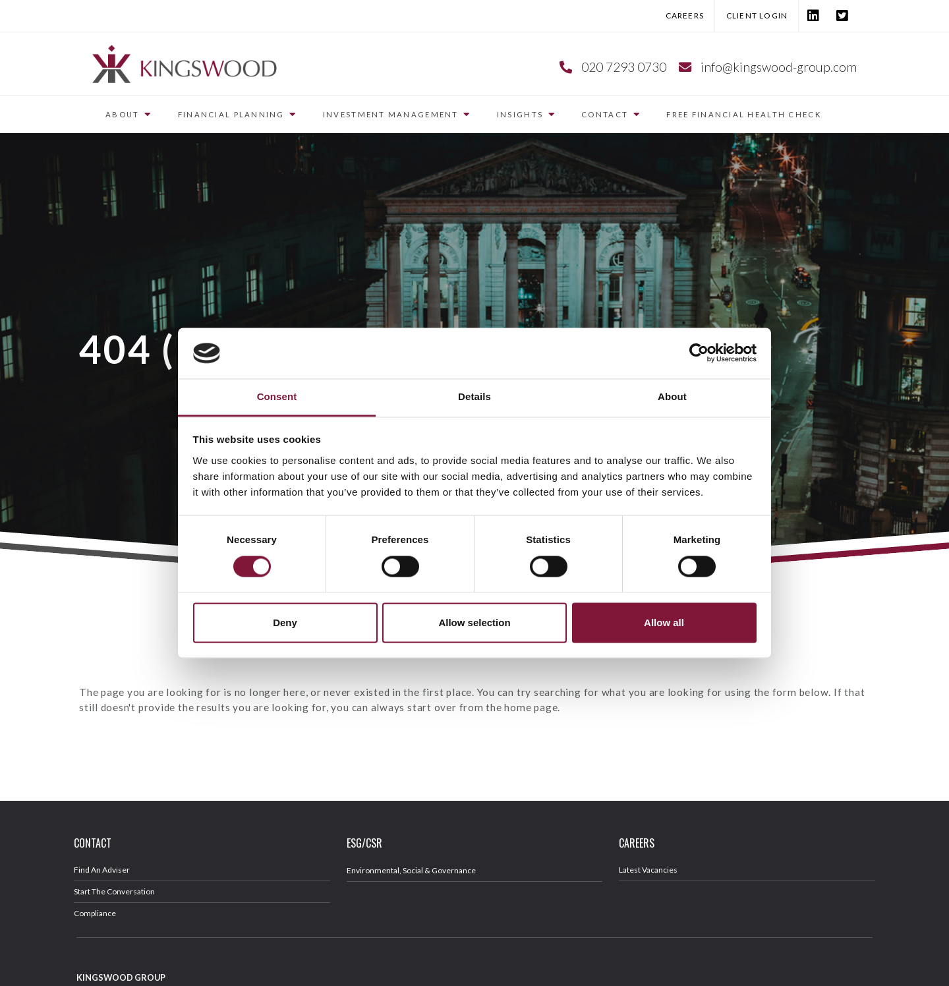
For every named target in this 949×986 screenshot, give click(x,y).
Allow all (664, 622)
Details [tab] (474, 396)
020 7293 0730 (623, 66)
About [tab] (672, 396)
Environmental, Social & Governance (411, 870)
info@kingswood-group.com (779, 66)
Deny (285, 622)
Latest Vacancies (648, 870)
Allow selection (474, 622)
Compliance (95, 913)
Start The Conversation (114, 891)
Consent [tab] (277, 396)
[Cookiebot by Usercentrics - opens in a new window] (699, 353)
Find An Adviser (102, 870)
